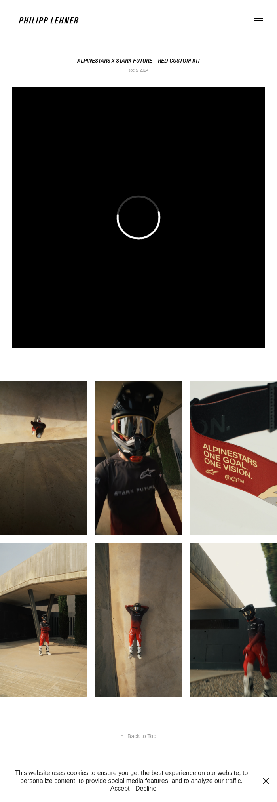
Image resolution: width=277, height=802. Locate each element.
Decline (145, 788)
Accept (120, 788)
